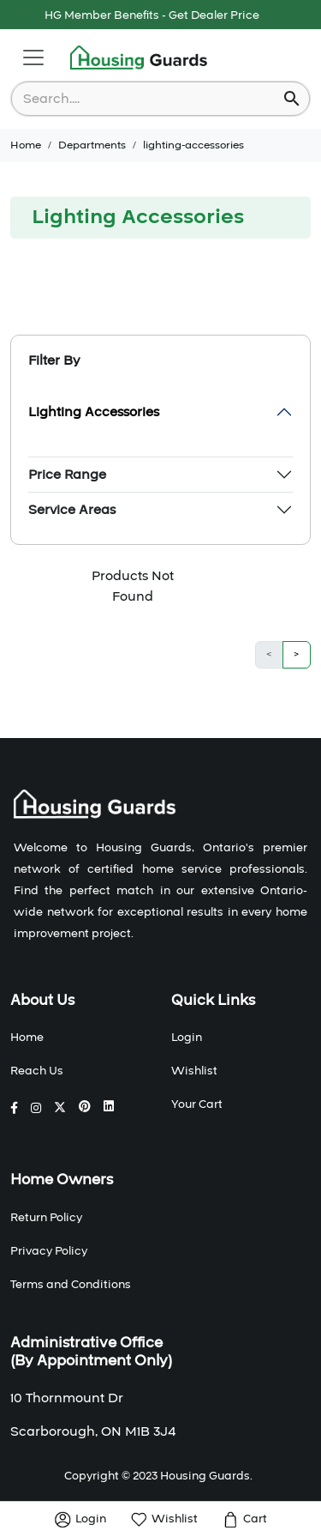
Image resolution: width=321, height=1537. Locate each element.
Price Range (67, 474)
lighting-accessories (193, 145)
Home (25, 145)
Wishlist (194, 1071)
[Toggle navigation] (33, 57)
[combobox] (149, 99)
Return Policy (46, 1217)
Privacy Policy (48, 1251)
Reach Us (36, 1071)
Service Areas (72, 509)
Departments (92, 145)
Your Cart (197, 1104)
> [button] (296, 654)
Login (186, 1037)
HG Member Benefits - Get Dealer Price (152, 15)
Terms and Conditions (70, 1284)
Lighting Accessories (93, 411)
